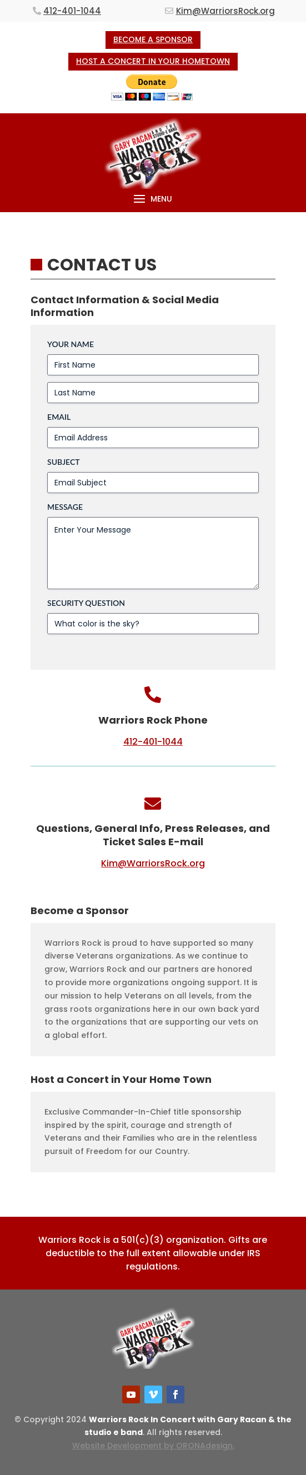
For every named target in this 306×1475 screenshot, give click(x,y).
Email (59, 417)
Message (65, 506)
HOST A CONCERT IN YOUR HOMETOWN (153, 61)
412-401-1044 (72, 11)
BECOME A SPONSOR (153, 39)
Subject (63, 461)
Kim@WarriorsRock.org (225, 11)
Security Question (86, 603)
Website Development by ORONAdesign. (153, 1445)
